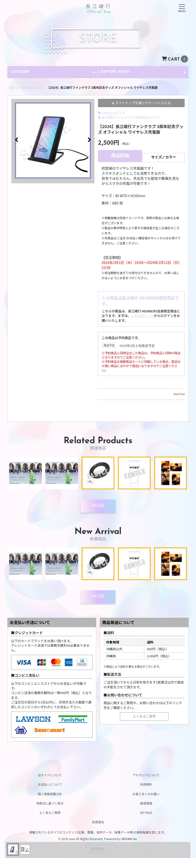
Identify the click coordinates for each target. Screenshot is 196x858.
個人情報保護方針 (50, 794)
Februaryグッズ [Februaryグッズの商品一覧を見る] (113, 112)
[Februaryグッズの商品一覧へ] (32, 87)
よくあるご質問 (144, 716)
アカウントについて (146, 775)
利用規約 (146, 784)
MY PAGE (146, 812)
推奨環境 (146, 803)
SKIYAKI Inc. (129, 839)
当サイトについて (50, 775)
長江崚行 (99, 8)
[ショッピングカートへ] (175, 58)
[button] (16, 141)
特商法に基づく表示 (49, 803)
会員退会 (98, 822)
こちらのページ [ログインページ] (142, 315)
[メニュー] (182, 7)
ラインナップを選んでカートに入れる (141, 102)
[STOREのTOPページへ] (12, 87)
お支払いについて (50, 784)
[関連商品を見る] (98, 506)
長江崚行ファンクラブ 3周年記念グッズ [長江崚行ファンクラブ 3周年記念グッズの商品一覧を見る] (131, 117)
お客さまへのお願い (146, 794)
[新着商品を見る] (98, 597)
